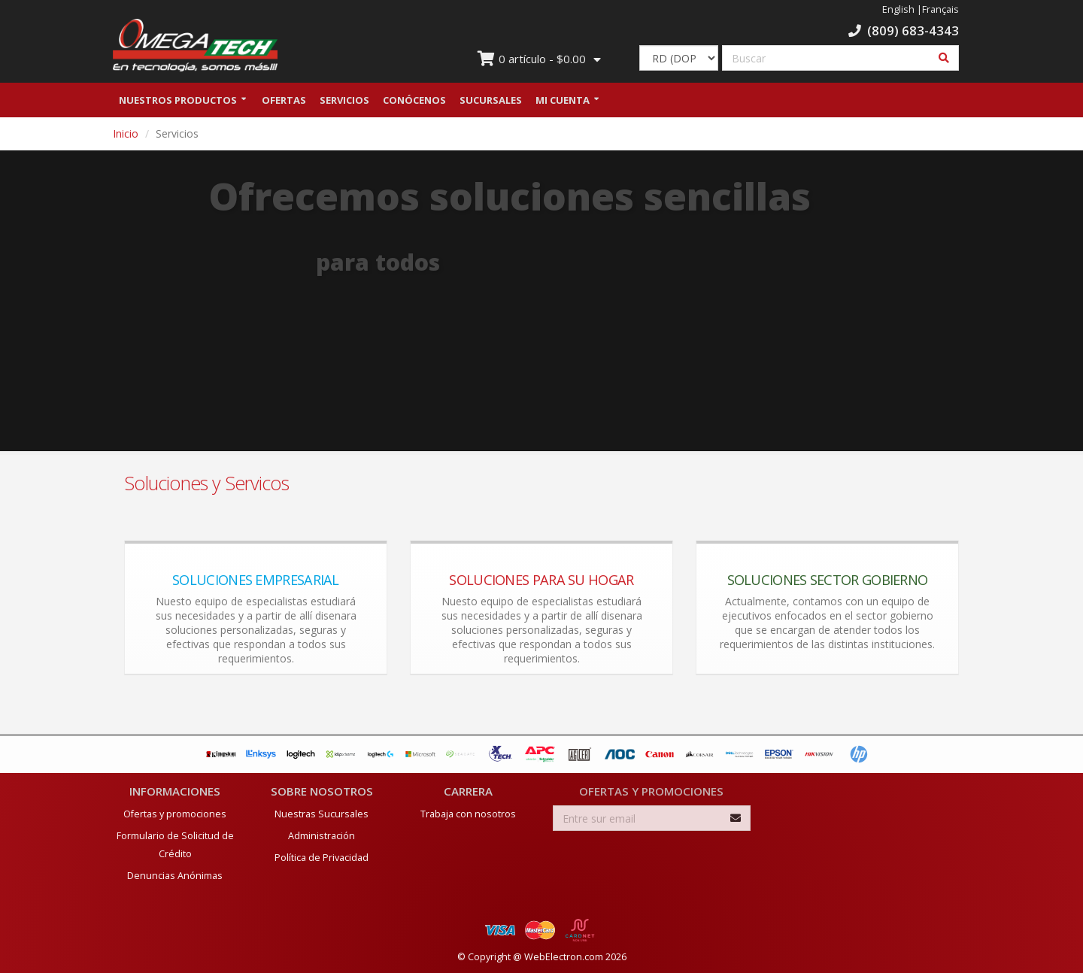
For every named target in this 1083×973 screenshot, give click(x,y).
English (898, 9)
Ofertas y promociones (174, 814)
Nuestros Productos (178, 100)
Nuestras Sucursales (322, 814)
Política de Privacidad (322, 857)
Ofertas (284, 100)
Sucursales (491, 100)
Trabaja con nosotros (468, 814)
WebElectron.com (563, 956)
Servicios (344, 100)
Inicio (125, 133)
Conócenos (414, 100)
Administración (321, 835)
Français (940, 9)
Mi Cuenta (562, 100)
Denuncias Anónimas (175, 875)
